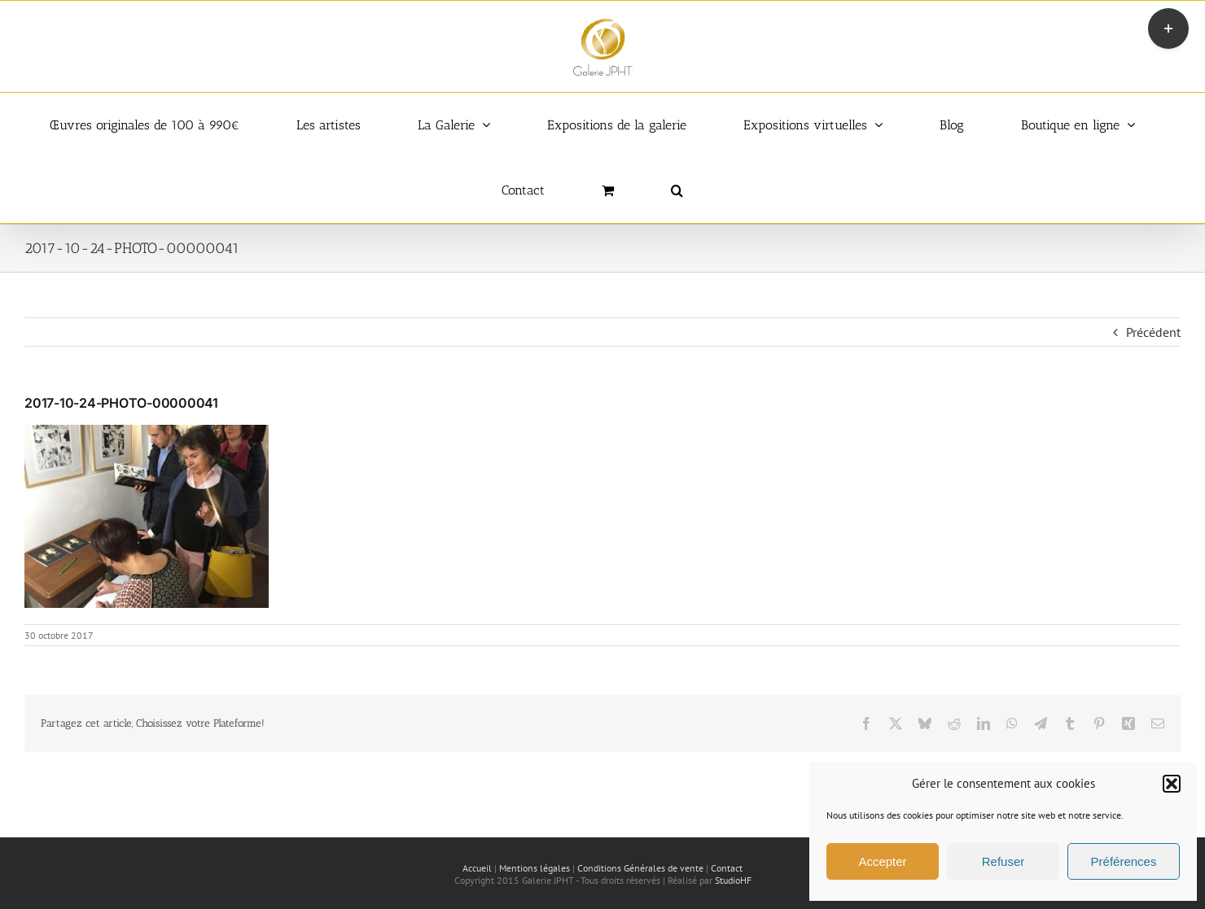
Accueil (477, 868)
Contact (727, 868)
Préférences (1124, 861)
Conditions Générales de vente (640, 868)
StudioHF (733, 880)
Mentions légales (534, 868)
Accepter (882, 861)
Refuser (1003, 861)
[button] (1171, 784)
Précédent (1153, 332)
